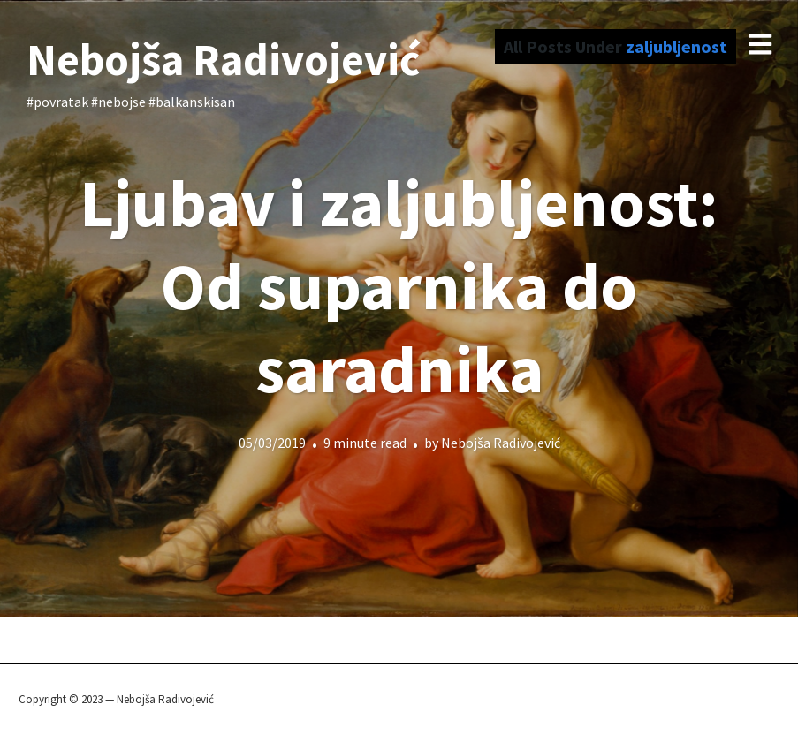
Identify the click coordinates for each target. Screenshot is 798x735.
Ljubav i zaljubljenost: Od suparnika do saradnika (399, 286)
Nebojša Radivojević (223, 59)
